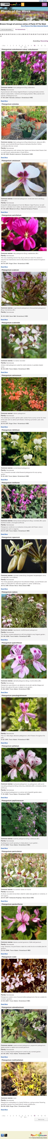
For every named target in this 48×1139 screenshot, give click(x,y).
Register (45, 1)
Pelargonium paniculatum (12, 851)
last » (25, 47)
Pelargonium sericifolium (11, 215)
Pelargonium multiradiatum (12, 1060)
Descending (44, 41)
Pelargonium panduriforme (12, 904)
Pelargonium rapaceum (11, 537)
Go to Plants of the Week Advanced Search (34, 26)
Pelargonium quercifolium (12, 643)
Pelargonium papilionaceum (13, 801)
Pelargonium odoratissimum (13, 1007)
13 (45, 45)
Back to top (41, 1119)
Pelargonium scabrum (10, 270)
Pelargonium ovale (9, 957)
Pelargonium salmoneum (11, 375)
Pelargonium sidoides (10, 104)
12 (41, 45)
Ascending (36, 41)
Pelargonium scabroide (11, 323)
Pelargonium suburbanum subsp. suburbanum (20, 49)
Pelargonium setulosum (11, 161)
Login (40, 1)
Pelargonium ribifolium (11, 430)
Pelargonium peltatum (10, 746)
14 (21, 47)
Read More (4, 101)
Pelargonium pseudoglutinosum (14, 695)
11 (38, 45)
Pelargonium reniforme (11, 483)
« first (3, 45)
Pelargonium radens (9, 592)
